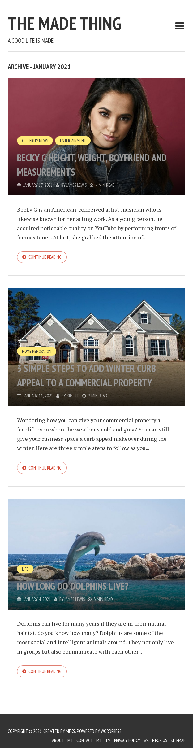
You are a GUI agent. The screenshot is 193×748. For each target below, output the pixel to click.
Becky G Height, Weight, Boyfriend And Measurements (92, 164)
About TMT (56, 740)
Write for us (153, 740)
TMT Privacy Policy (119, 740)
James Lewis (77, 185)
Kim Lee (73, 397)
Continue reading (46, 257)
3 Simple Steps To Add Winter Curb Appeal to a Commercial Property (90, 368)
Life (25, 570)
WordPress (112, 731)
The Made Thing (85, 21)
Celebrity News (35, 140)
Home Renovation (37, 337)
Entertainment (74, 140)
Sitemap (177, 740)
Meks (71, 731)
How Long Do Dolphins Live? (87, 587)
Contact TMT (84, 740)
